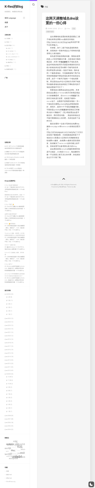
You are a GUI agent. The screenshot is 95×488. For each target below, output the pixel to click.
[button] (91, 484)
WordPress (62, 187)
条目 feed (9, 474)
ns (78, 124)
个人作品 (10, 59)
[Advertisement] (15, 108)
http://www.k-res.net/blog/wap (59, 42)
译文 (7, 66)
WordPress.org (10, 481)
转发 (74, 96)
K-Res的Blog (14, 7)
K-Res (68, 28)
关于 (6, 27)
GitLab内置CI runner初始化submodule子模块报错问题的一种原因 (14, 170)
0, (61, 28)
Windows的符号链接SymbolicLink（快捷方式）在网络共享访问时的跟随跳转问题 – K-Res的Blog (15, 268)
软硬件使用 (9, 69)
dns (58, 81)
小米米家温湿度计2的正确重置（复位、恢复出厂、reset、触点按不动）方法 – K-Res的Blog (15, 228)
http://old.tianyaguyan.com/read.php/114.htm (64, 132)
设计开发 (9, 45)
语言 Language (10, 18)
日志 (7, 42)
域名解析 (64, 62)
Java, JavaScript (12, 56)
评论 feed (9, 478)
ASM (9, 48)
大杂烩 (8, 38)
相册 (6, 22)
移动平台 (10, 62)
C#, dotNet (10, 51)
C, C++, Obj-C (11, 54)
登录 (7, 471)
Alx (75, 187)
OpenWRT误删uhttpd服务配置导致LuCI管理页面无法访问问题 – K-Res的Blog (15, 208)
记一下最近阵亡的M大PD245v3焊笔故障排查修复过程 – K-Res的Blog (14, 189)
